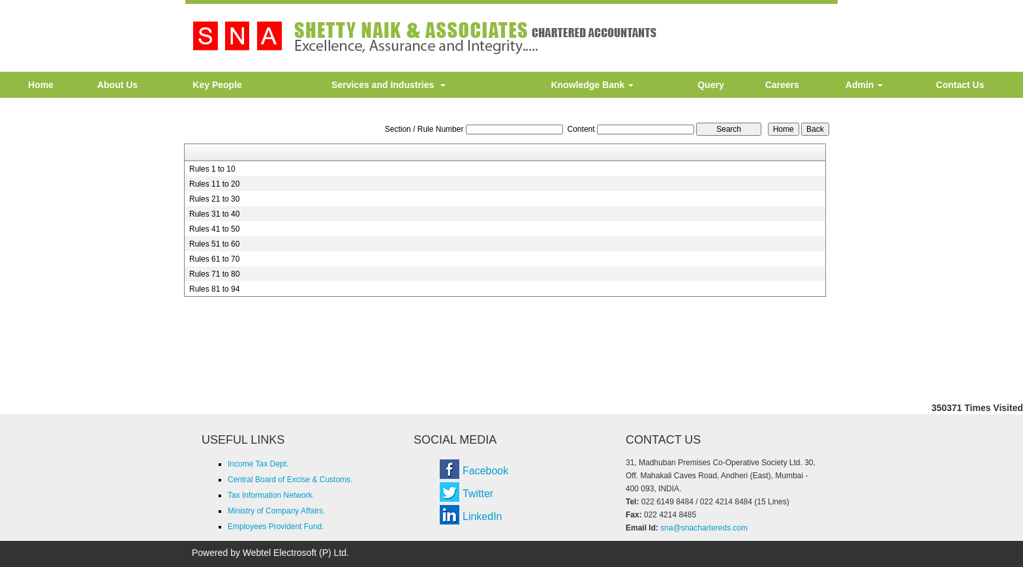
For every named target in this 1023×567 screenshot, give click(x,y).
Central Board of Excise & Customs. (290, 479)
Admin (864, 85)
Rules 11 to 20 (214, 184)
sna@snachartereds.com (704, 527)
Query (710, 85)
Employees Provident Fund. (276, 526)
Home (40, 85)
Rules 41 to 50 (214, 229)
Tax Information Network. (271, 495)
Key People (216, 85)
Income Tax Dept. (258, 463)
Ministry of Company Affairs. (276, 510)
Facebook (485, 470)
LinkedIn (482, 516)
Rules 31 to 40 (214, 214)
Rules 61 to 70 (214, 259)
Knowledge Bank (592, 85)
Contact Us (960, 85)
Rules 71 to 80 (214, 274)
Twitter (478, 493)
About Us (117, 85)
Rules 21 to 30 (214, 199)
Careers (782, 85)
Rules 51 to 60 (214, 244)
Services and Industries (388, 85)
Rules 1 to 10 (212, 169)
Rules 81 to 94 (214, 289)
